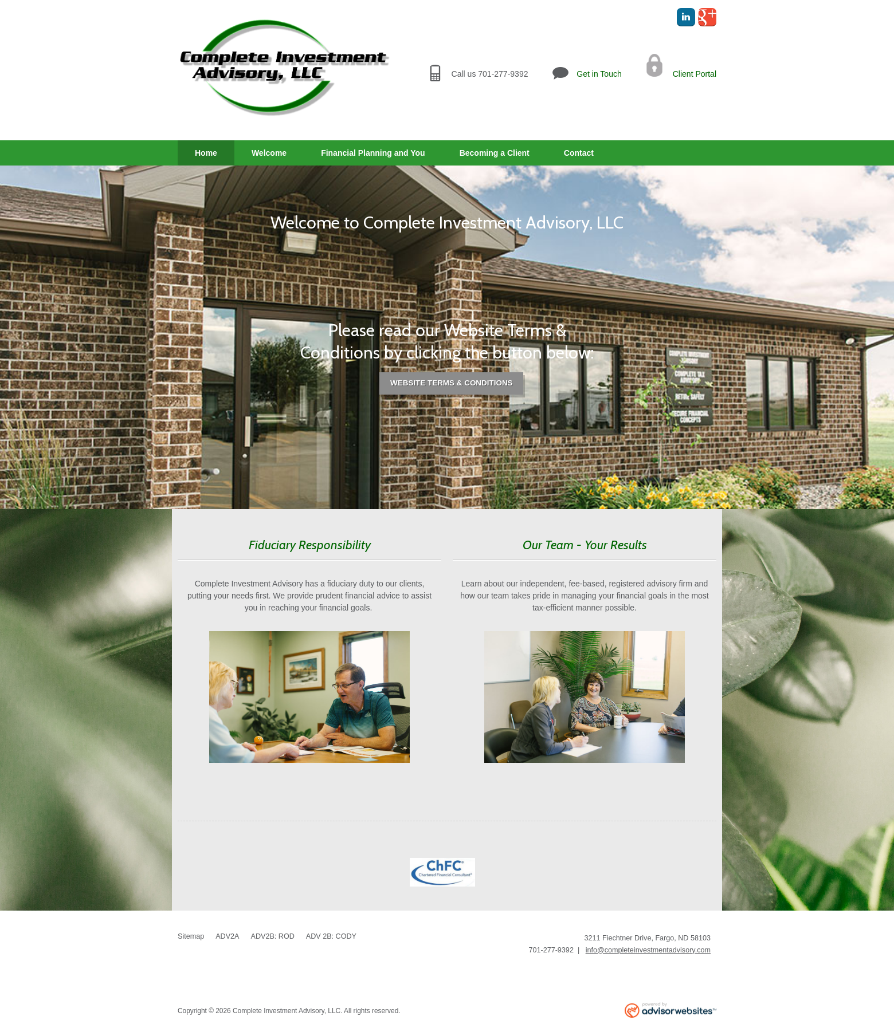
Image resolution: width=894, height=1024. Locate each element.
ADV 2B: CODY (331, 936)
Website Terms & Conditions (451, 383)
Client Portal (694, 73)
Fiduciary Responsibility (310, 545)
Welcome (269, 152)
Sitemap (191, 936)
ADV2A (227, 936)
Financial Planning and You (373, 152)
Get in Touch (599, 73)
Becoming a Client (495, 152)
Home (206, 152)
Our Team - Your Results (585, 545)
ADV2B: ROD (273, 936)
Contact (579, 152)
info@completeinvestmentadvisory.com (648, 950)
